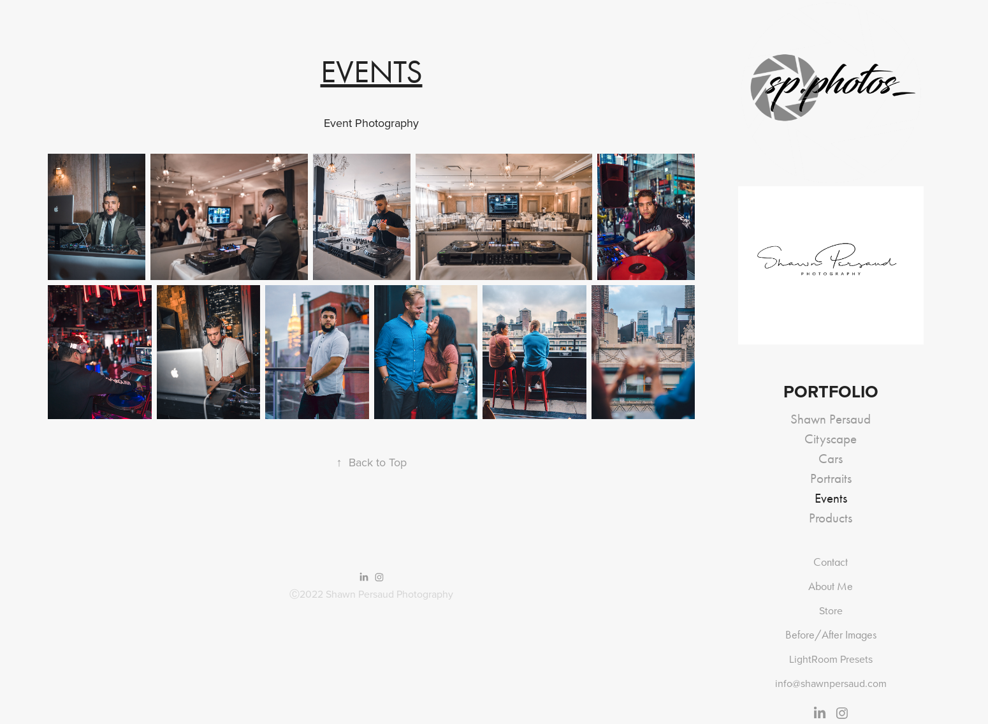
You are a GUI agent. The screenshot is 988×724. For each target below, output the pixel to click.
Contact (830, 562)
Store (831, 610)
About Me (830, 586)
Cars (830, 458)
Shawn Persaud (830, 419)
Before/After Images (830, 635)
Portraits (831, 478)
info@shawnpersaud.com (831, 683)
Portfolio (830, 391)
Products (830, 518)
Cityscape (830, 439)
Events (831, 498)
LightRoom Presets (831, 659)
